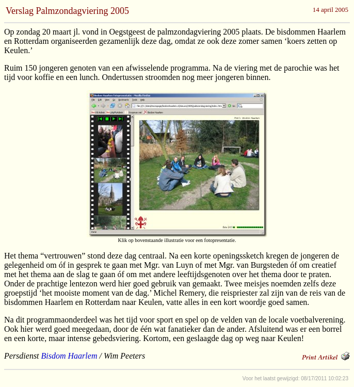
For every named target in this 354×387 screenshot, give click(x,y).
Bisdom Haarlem (69, 355)
